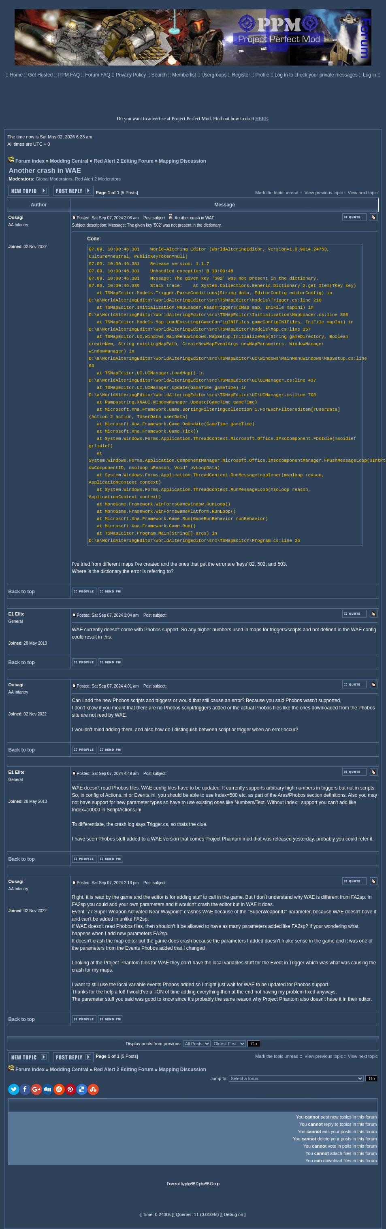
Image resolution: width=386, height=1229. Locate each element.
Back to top (22, 591)
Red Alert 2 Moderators (98, 178)
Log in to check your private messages (317, 75)
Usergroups (214, 75)
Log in (369, 75)
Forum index (30, 161)
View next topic (363, 192)
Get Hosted (41, 75)
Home (17, 75)
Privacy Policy (131, 75)
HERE (261, 118)
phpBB (190, 1184)
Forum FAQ (98, 75)
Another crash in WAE (45, 170)
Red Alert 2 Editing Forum (124, 161)
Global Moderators (54, 178)
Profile (263, 75)
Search (159, 75)
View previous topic (324, 192)
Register (242, 75)
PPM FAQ (69, 75)
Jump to (218, 1078)
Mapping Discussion (182, 161)
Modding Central (69, 161)
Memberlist (184, 75)
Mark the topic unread (276, 192)
